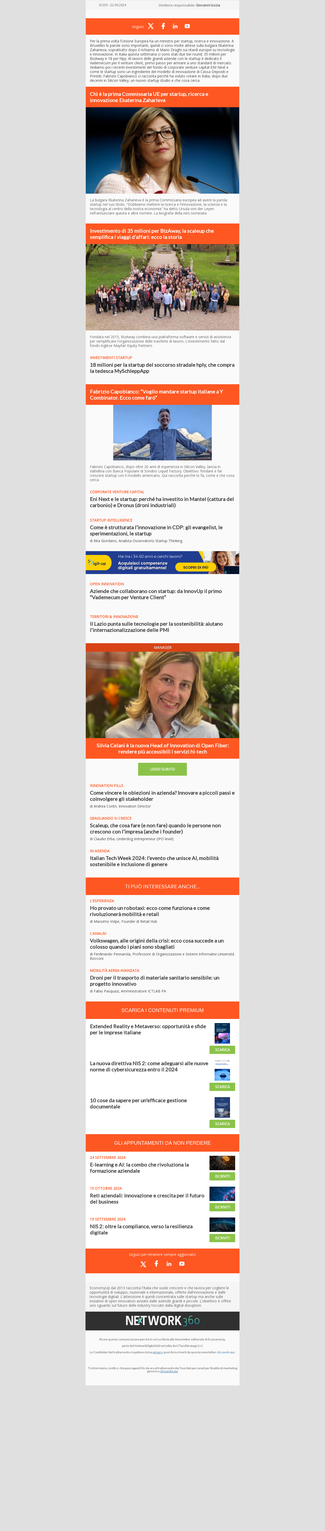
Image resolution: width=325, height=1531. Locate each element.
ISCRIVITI (222, 1176)
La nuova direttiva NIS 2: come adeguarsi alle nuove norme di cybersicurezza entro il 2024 (149, 1066)
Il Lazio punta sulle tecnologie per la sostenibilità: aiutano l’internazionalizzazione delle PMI (156, 627)
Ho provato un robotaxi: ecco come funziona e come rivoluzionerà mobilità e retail (150, 911)
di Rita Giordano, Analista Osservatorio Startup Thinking (136, 540)
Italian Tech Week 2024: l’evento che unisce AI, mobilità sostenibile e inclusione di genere (154, 861)
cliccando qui (169, 1371)
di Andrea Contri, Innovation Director (120, 806)
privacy (157, 1352)
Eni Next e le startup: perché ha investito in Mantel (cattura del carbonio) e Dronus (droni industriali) (162, 502)
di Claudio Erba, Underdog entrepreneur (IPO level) (132, 838)
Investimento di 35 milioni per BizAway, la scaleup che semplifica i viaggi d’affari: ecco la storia (152, 234)
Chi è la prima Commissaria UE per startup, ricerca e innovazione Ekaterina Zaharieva (149, 97)
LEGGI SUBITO (162, 769)
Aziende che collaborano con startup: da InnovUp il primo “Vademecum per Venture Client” (156, 594)
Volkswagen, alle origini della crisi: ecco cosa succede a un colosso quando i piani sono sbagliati (157, 943)
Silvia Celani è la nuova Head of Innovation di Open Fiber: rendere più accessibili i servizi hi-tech (163, 748)
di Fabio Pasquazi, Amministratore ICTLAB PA (128, 991)
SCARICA (222, 1049)
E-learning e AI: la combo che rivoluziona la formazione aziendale (139, 1167)
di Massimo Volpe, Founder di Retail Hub (123, 921)
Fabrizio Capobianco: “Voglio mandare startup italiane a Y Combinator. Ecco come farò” (156, 394)
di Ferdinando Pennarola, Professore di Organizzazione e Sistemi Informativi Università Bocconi (162, 956)
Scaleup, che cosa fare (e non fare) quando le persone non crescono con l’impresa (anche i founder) (155, 828)
